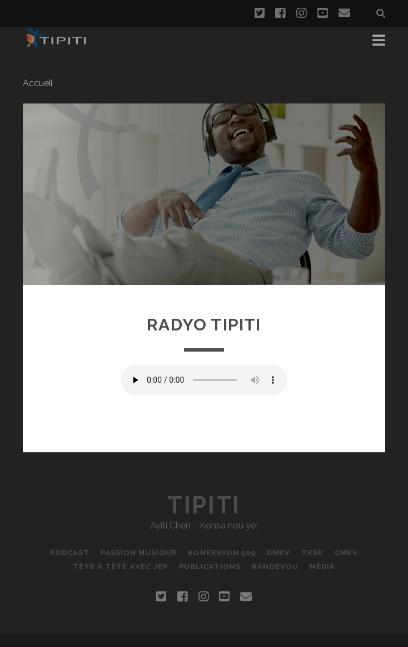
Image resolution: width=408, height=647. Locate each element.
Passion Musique (139, 553)
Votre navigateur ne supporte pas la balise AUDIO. (204, 380)
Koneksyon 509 (222, 553)
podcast (69, 553)
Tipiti (203, 505)
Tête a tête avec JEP (120, 566)
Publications (210, 566)
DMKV (278, 553)
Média (322, 566)
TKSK (312, 553)
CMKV (346, 553)
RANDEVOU (275, 566)
